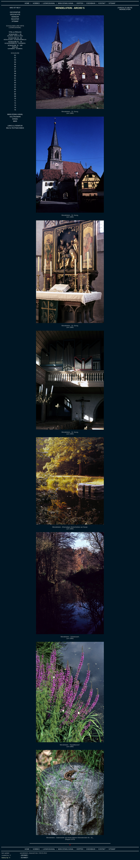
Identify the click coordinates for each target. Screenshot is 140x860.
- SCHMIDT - (24, 857)
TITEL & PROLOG (15, 32)
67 (15, 91)
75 (15, 110)
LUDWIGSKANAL (49, 3)
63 (15, 82)
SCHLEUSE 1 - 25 (15, 35)
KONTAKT (102, 3)
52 (15, 57)
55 (15, 64)
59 (15, 73)
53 (15, 60)
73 (15, 105)
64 (15, 85)
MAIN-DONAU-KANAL (65, 3)
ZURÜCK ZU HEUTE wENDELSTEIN (125, 8)
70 (15, 98)
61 (15, 78)
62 (15, 80)
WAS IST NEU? (15, 8)
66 (15, 89)
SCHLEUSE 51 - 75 (15, 42)
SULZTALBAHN (15, 116)
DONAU (15, 119)
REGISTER (15, 19)
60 (15, 76)
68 (15, 94)
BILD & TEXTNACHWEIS (15, 128)
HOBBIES (36, 3)
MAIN (15, 121)
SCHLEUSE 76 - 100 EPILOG (15, 47)
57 (15, 69)
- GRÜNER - (24, 855)
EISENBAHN (90, 3)
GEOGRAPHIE (15, 12)
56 (15, 67)
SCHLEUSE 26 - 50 (15, 38)
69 (15, 96)
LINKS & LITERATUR (15, 126)
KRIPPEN (80, 3)
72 (15, 103)
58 (15, 71)
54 (15, 62)
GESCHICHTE (15, 14)
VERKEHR (15, 17)
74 (15, 107)
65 (15, 87)
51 (15, 55)
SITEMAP (111, 3)
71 (15, 101)
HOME (27, 3)
